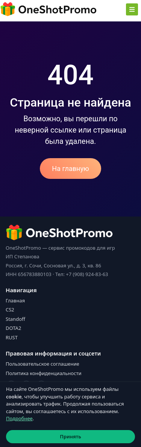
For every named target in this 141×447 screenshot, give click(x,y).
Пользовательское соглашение (42, 363)
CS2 (10, 309)
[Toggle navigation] (132, 9)
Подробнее (19, 418)
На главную (70, 168)
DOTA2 (13, 328)
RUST (12, 337)
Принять (70, 436)
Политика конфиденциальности (44, 373)
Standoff (15, 319)
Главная (15, 300)
